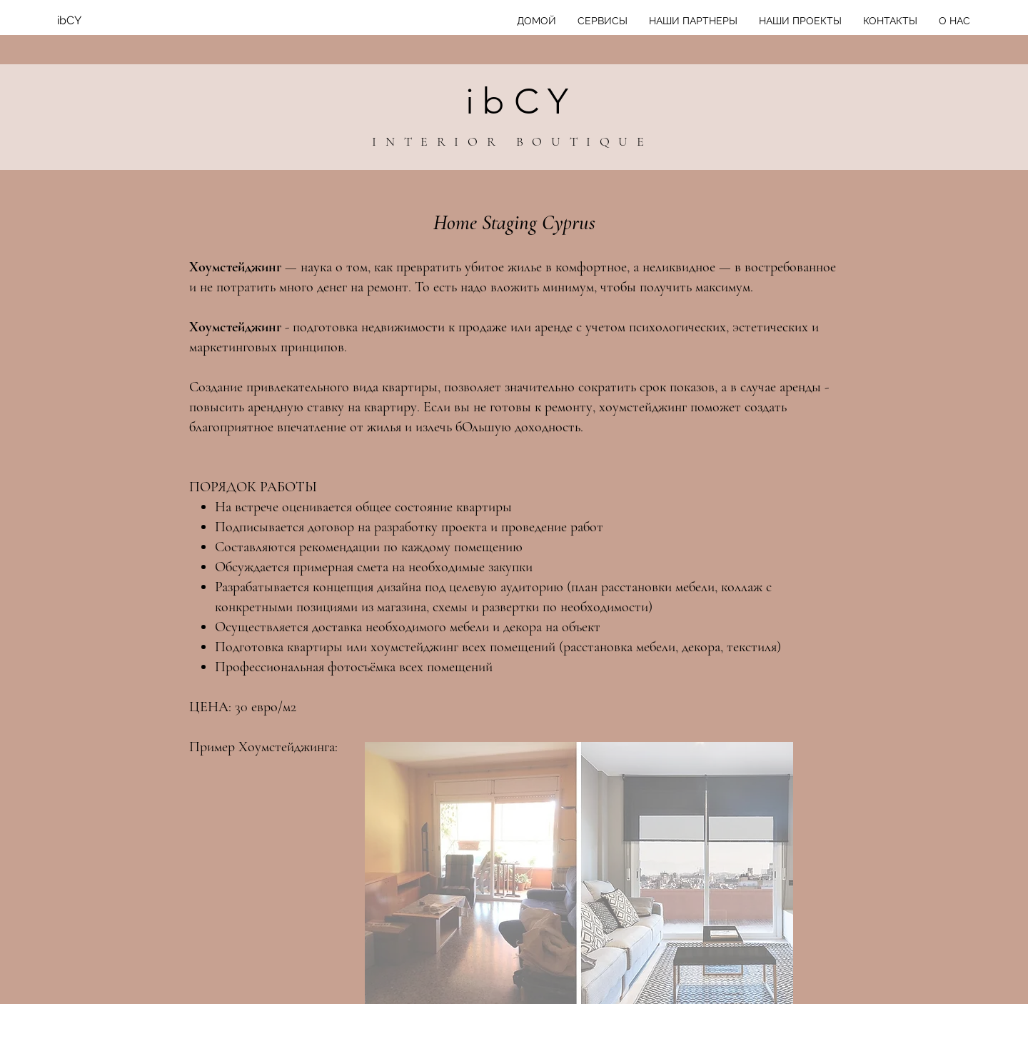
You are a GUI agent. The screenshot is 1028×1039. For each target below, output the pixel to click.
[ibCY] (114, 21)
